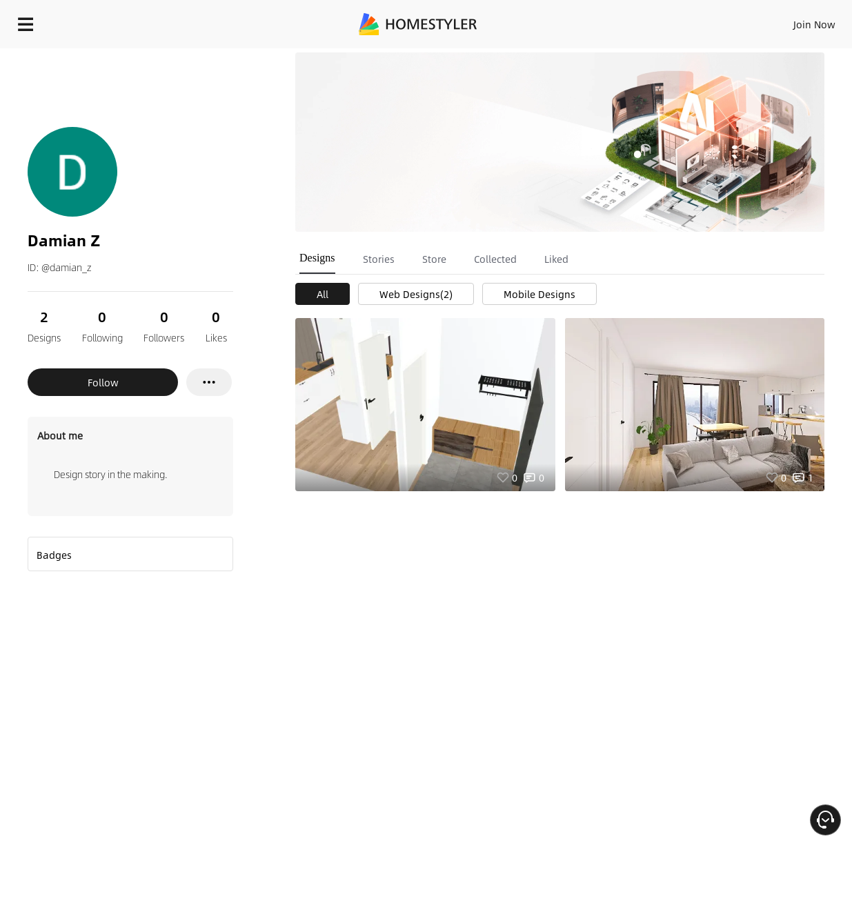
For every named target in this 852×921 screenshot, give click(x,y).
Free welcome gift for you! (567, 55)
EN (696, 20)
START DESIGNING (783, 20)
